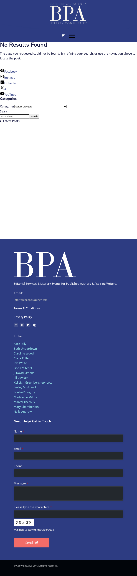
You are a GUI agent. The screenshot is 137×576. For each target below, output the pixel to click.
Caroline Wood (24, 353)
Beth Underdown (25, 349)
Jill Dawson (21, 378)
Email (18, 449)
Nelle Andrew (23, 412)
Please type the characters (33, 507)
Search (4, 111)
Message (21, 483)
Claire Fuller (22, 358)
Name (19, 431)
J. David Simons (24, 373)
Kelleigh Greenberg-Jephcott (33, 382)
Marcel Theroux (24, 402)
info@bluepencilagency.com (30, 299)
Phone (18, 466)
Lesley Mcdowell (25, 387)
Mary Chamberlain (26, 407)
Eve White (20, 363)
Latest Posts (11, 121)
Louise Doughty (24, 392)
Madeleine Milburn (26, 397)
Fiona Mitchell (23, 368)
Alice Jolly (20, 344)
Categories (7, 106)
